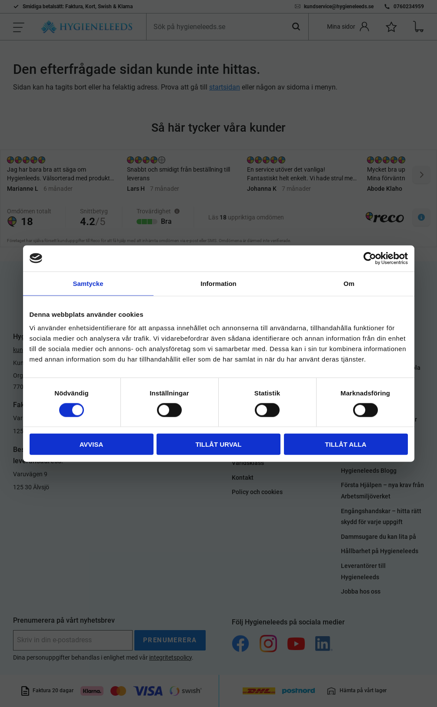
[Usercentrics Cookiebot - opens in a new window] (370, 258)
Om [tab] (349, 283)
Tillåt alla (345, 444)
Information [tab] (218, 283)
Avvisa (91, 444)
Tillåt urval (218, 444)
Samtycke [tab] (88, 283)
